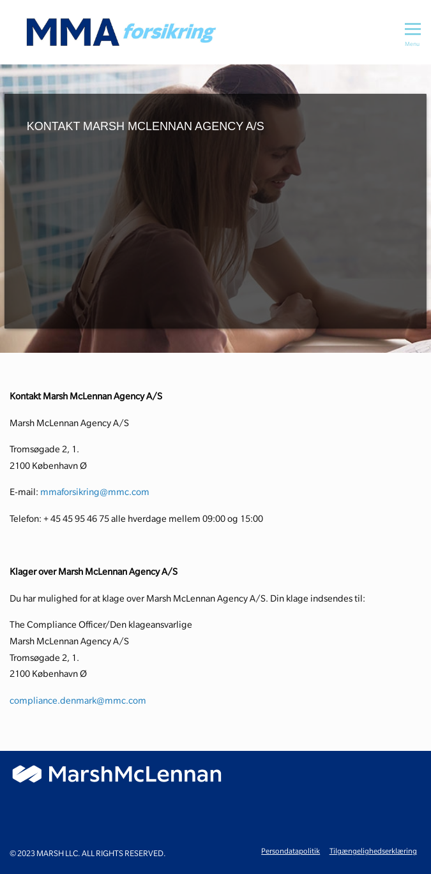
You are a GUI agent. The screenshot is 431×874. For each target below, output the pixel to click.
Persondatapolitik (290, 851)
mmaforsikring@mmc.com (94, 492)
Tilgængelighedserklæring (373, 851)
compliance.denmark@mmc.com (78, 700)
